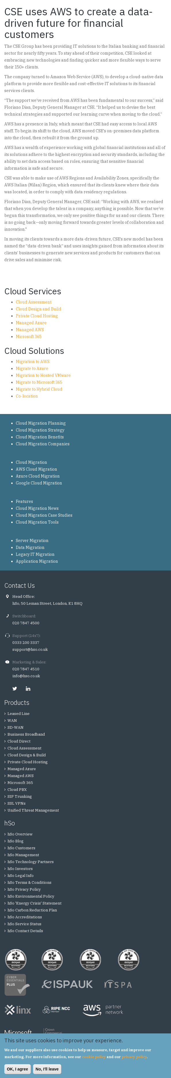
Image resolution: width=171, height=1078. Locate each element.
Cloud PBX (17, 789)
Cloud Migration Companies (43, 444)
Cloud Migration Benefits (40, 437)
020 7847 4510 (25, 669)
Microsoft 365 (29, 336)
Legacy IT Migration (35, 554)
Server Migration (32, 540)
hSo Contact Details (25, 930)
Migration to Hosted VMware (43, 375)
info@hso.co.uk (26, 675)
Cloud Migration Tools (37, 522)
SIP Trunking (19, 796)
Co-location (27, 396)
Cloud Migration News (37, 508)
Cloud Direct (18, 741)
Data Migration (30, 547)
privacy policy (134, 1057)
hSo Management (23, 854)
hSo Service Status (24, 923)
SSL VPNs (16, 803)
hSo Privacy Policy (24, 889)
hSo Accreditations (24, 917)
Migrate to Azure (32, 368)
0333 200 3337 (25, 642)
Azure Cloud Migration (38, 476)
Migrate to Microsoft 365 (39, 382)
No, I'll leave (47, 1069)
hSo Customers (21, 848)
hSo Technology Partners (30, 861)
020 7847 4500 (25, 623)
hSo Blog (15, 841)
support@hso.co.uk (30, 649)
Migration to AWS (32, 361)
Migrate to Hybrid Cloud (39, 389)
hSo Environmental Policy (30, 896)
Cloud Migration (31, 462)
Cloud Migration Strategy (40, 430)
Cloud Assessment (33, 302)
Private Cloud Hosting (37, 315)
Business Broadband (26, 734)
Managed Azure (31, 322)
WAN (12, 720)
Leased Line (18, 713)
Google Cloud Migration (39, 483)
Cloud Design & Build (26, 755)
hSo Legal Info (20, 875)
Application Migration (37, 561)
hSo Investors (20, 868)
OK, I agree (17, 1069)
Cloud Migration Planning (41, 423)
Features (24, 501)
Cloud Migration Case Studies (44, 515)
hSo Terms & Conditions (29, 882)
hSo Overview (19, 834)
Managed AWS (30, 329)
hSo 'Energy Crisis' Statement (34, 903)
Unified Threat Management (33, 810)
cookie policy (94, 1057)
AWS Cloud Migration (36, 469)
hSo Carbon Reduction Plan (32, 910)
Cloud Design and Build (38, 309)
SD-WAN (15, 727)
